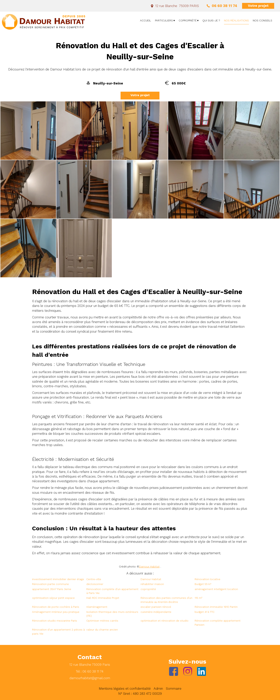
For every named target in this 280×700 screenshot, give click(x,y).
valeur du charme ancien (102, 629)
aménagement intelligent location (216, 589)
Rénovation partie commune (50, 584)
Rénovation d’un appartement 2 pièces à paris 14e (58, 631)
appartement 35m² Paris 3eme (51, 589)
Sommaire (173, 688)
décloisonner (94, 584)
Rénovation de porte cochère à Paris (55, 606)
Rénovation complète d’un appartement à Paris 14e (112, 591)
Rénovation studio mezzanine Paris (54, 620)
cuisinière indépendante (156, 611)
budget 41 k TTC (204, 611)
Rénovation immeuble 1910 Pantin (216, 606)
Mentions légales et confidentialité (125, 688)
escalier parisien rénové (156, 606)
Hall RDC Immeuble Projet (102, 597)
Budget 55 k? (203, 584)
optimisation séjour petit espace (53, 597)
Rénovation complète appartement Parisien (218, 622)
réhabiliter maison (152, 584)
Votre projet (258, 6)
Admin (158, 688)
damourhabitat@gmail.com (89, 678)
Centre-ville (93, 579)
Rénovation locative (207, 579)
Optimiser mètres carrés (102, 620)
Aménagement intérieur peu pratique (55, 611)
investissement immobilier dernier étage (58, 579)
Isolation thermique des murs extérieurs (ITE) (112, 613)
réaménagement (96, 606)
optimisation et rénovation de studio (164, 620)
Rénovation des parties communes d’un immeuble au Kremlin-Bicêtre (166, 599)
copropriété (148, 589)
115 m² (198, 597)
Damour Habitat (149, 566)
